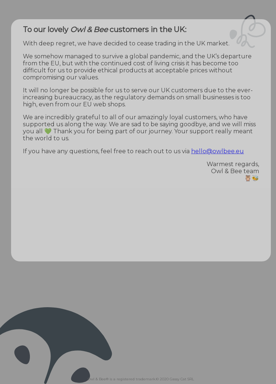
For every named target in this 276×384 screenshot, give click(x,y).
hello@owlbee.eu (217, 151)
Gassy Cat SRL (182, 379)
